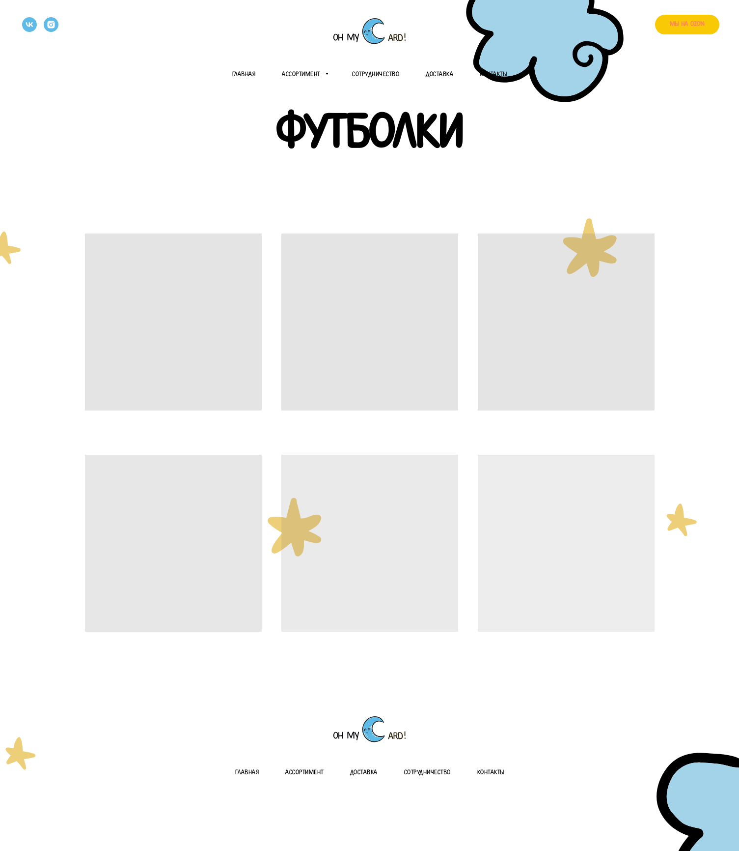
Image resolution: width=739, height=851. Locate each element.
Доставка (439, 74)
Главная (244, 74)
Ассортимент (302, 74)
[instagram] (51, 24)
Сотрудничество (375, 74)
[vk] (29, 24)
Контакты (493, 74)
